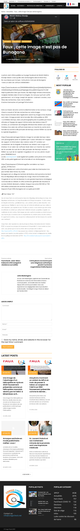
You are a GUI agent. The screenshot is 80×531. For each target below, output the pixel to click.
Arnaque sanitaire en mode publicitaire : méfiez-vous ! (12, 440)
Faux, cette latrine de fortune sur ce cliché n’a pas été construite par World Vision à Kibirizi (70, 133)
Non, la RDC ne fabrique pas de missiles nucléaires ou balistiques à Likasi (70, 104)
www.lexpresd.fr (11, 157)
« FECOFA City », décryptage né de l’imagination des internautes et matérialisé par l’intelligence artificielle (70, 93)
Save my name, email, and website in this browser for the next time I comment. (26, 341)
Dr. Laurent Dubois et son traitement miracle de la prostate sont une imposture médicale (39, 443)
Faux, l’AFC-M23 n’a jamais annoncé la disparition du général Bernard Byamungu (70, 124)
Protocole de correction (24, 1)
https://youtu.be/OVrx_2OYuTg (9, 231)
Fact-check (16, 41)
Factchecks (12, 1)
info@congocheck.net (12, 515)
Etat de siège (26, 41)
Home (3, 11)
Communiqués (37, 1)
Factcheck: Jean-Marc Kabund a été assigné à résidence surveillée (11, 263)
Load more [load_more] (27, 474)
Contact (54, 1)
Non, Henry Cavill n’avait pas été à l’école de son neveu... (44, 511)
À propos (47, 1)
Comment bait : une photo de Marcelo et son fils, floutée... (44, 494)
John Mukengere (14, 59)
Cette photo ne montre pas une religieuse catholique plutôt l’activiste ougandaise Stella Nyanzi (40, 264)
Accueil (5, 1)
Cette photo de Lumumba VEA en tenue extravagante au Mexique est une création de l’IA (70, 114)
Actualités (9, 11)
